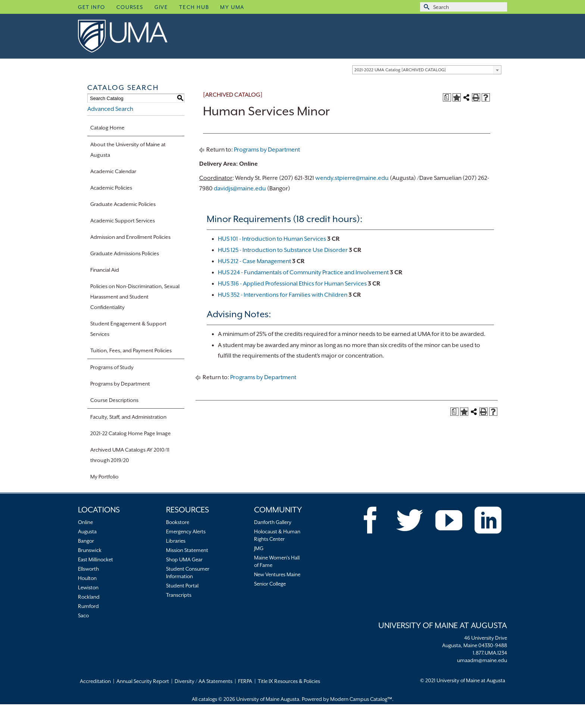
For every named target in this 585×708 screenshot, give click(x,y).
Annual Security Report (142, 681)
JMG (258, 548)
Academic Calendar (113, 171)
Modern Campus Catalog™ (361, 699)
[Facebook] (370, 520)
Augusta (87, 531)
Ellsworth (88, 569)
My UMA (232, 7)
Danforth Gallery (272, 522)
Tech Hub (194, 7)
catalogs (207, 699)
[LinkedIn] (488, 520)
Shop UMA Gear (184, 559)
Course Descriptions (114, 400)
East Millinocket (95, 559)
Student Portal (182, 586)
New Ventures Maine (277, 574)
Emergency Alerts (186, 531)
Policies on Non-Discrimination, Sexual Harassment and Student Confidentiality (134, 296)
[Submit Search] (425, 7)
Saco (83, 615)
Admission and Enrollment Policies (130, 237)
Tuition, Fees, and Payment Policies (131, 350)
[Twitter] (410, 520)
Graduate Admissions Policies (124, 253)
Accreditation (95, 681)
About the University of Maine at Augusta (128, 149)
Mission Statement (187, 550)
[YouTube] (449, 520)
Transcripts (178, 595)
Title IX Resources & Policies (289, 681)
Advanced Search (110, 109)
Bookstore (177, 522)
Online (85, 522)
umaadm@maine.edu (482, 660)
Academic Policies (111, 188)
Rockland (89, 597)
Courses (129, 7)
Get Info (91, 7)
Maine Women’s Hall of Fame (277, 561)
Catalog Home (107, 128)
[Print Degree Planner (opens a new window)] (447, 97)
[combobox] (426, 69)
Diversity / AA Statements (203, 681)
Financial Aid (104, 270)
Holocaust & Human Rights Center (277, 535)
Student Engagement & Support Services (128, 329)
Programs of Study (112, 367)
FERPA (245, 681)
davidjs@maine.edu (240, 188)
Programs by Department (120, 384)
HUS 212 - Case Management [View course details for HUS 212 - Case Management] (254, 261)
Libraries (175, 541)
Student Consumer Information (187, 572)
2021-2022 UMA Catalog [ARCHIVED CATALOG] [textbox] (400, 70)
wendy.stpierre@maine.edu (352, 178)
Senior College (270, 584)
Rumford (88, 606)
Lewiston (88, 587)
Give (161, 7)
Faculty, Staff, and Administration (128, 417)
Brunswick (89, 550)
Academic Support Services (122, 221)
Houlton (87, 578)
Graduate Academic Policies (123, 204)
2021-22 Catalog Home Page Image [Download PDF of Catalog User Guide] (130, 433)
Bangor (86, 541)
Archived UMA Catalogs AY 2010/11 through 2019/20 (129, 455)
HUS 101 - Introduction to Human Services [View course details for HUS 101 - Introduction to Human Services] (272, 239)
